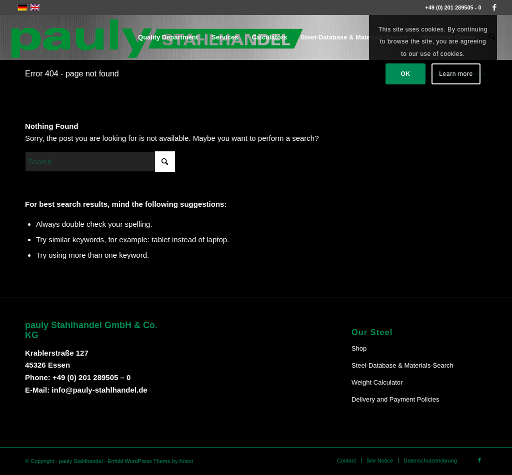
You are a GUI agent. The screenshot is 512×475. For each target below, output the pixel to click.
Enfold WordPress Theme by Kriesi (150, 461)
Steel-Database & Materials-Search (403, 365)
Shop (359, 348)
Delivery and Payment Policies (396, 399)
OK (405, 73)
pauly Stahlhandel (80, 461)
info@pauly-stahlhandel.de (99, 390)
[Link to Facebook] (494, 7)
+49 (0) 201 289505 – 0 (91, 377)
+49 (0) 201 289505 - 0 (453, 7)
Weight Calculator (377, 382)
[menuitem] (168, 37)
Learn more (455, 73)
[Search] (100, 161)
